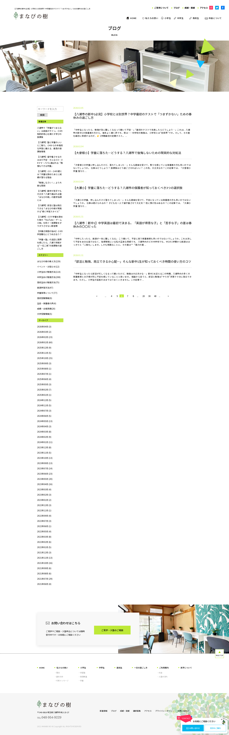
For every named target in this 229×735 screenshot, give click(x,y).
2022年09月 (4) (44, 515)
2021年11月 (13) (44, 557)
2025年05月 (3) (44, 384)
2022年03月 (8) (44, 536)
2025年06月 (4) (44, 379)
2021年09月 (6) (44, 568)
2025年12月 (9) (44, 347)
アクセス (148, 710)
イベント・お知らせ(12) (48, 266)
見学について (185, 668)
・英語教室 (82, 676)
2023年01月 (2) (44, 499)
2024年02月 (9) (44, 436)
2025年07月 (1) (44, 373)
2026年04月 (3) (44, 326)
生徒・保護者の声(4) (46, 303)
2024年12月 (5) (44, 400)
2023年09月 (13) (44, 463)
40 (155, 336)
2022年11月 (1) (44, 510)
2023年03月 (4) (44, 489)
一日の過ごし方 (139, 668)
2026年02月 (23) (44, 337)
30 (149, 336)
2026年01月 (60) (44, 342)
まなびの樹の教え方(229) (48, 261)
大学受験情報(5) (44, 313)
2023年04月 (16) (44, 484)
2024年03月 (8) (44, 431)
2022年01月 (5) (44, 547)
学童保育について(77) (47, 292)
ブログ (109, 710)
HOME (41, 668)
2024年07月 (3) (44, 410)
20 (143, 336)
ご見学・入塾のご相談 (112, 630)
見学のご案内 (215, 728)
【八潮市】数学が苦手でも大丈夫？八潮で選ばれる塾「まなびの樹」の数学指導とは (49, 195)
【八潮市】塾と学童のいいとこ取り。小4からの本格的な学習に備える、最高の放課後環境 (50, 147)
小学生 (82, 668)
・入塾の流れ (162, 676)
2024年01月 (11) (44, 442)
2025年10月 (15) (44, 358)
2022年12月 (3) (44, 505)
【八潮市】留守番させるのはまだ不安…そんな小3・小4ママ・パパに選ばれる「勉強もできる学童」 (50, 161)
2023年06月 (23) (44, 473)
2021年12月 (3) (44, 552)
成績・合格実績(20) (46, 308)
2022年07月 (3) (44, 520)
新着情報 (98, 710)
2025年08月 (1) (44, 368)
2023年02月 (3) (44, 494)
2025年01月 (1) (44, 394)
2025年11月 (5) (44, 352)
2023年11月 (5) (44, 452)
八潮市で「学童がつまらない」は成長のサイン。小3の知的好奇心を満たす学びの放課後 (50, 132)
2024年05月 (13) (44, 421)
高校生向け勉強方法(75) (48, 282)
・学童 (81, 680)
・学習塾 (81, 672)
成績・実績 (122, 710)
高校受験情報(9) (44, 298)
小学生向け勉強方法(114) (48, 271)
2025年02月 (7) (44, 389)
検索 (42, 115)
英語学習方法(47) (45, 287)
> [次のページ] (168, 336)
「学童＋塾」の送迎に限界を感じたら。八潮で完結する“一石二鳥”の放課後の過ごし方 (49, 244)
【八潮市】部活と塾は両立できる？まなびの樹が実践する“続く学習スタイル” (49, 208)
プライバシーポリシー (166, 710)
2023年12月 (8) (44, 447)
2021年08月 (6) (44, 573)
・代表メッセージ (61, 680)
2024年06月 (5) (44, 415)
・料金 (159, 672)
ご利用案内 (163, 668)
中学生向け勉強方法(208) (48, 277)
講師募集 (135, 710)
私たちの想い (61, 668)
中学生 (101, 668)
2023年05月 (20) (44, 478)
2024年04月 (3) (44, 426)
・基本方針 (58, 676)
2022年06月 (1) (44, 526)
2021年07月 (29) (44, 578)
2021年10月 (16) (44, 563)
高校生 (118, 668)
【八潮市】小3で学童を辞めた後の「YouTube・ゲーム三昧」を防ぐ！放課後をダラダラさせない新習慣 (50, 221)
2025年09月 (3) (44, 363)
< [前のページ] (96, 336)
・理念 (57, 672)
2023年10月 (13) (44, 457)
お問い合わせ (193, 728)
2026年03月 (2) (44, 331)
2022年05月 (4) (44, 531)
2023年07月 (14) (44, 468)
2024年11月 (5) (44, 405)
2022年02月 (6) (44, 541)
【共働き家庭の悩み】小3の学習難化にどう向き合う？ (50, 233)
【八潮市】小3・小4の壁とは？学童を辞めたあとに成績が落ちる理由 (49, 174)
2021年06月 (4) (44, 584)
